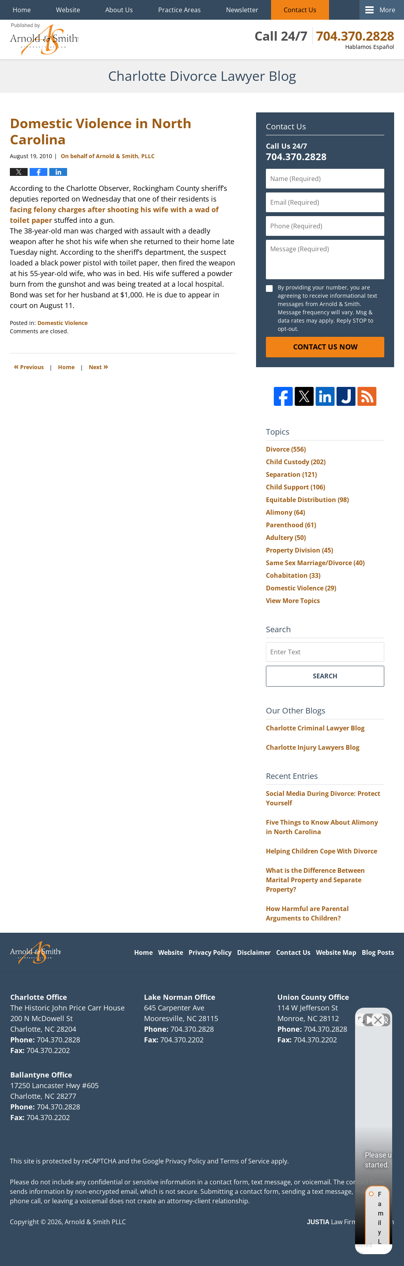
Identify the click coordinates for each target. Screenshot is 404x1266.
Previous (29, 366)
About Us (119, 10)
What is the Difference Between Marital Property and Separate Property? (315, 880)
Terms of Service (244, 1161)
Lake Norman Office (179, 997)
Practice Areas (179, 10)
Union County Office (313, 997)
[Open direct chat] (361, 1014)
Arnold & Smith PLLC (95, 1221)
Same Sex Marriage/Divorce (315, 562)
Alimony (285, 512)
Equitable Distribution (307, 499)
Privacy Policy (210, 952)
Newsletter (242, 10)
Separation (291, 474)
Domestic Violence (62, 323)
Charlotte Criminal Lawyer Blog (315, 728)
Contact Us (300, 10)
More (387, 10)
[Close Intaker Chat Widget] (378, 1014)
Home (22, 10)
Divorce (286, 449)
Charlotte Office (38, 997)
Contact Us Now (325, 346)
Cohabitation (293, 575)
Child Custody (295, 461)
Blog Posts (378, 952)
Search (325, 676)
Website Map (336, 952)
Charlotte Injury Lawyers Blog (312, 747)
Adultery (286, 537)
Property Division (299, 550)
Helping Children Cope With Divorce (321, 851)
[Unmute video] (264, 1014)
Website (68, 10)
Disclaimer (254, 952)
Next (98, 366)
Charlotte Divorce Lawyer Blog (44, 39)
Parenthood (291, 525)
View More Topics (293, 600)
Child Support (295, 487)
